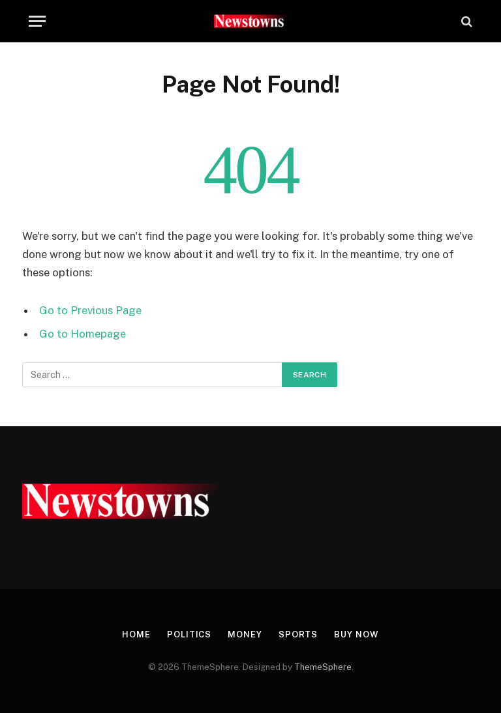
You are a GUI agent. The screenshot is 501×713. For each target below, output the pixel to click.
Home (136, 634)
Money (245, 634)
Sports (298, 634)
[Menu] (37, 21)
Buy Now (356, 634)
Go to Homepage (82, 333)
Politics (189, 634)
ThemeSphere (323, 667)
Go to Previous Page (90, 310)
